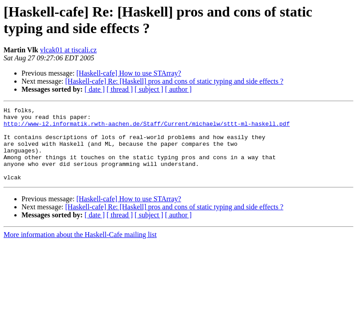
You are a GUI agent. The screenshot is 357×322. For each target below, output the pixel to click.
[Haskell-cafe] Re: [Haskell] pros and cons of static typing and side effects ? (174, 81)
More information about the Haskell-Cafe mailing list (80, 249)
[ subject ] (149, 89)
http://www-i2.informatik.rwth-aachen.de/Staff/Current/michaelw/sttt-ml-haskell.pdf (147, 127)
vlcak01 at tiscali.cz (68, 50)
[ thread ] (119, 89)
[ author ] (178, 89)
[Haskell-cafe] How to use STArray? (128, 73)
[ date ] (95, 89)
